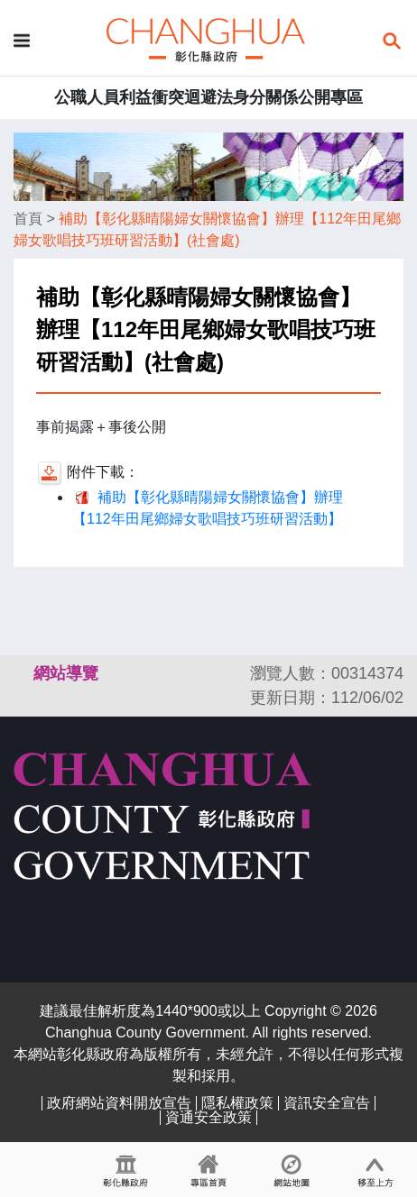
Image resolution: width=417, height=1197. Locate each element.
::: (22, 673)
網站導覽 (65, 673)
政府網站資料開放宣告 (119, 1102)
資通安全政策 (208, 1117)
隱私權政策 (237, 1102)
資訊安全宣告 (326, 1102)
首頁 (28, 218)
